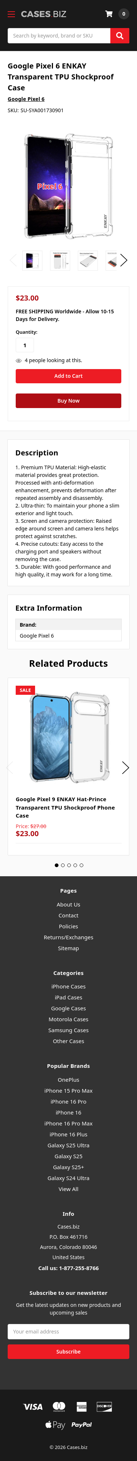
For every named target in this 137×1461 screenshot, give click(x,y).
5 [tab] (81, 865)
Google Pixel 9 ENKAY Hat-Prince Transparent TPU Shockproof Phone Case (65, 807)
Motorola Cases (68, 1019)
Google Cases (68, 1008)
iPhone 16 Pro (68, 1101)
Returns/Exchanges (69, 937)
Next (124, 260)
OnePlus (68, 1079)
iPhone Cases (69, 986)
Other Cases (68, 1041)
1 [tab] (56, 865)
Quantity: (26, 332)
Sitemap (68, 948)
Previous (13, 260)
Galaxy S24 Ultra (68, 1178)
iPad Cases (68, 997)
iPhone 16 (68, 1112)
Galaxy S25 (68, 1156)
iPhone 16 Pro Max (69, 1123)
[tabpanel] (68, 766)
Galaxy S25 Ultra (68, 1145)
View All (68, 1188)
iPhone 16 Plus (68, 1134)
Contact (68, 915)
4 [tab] (75, 865)
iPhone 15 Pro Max (69, 1090)
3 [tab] (69, 865)
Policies (68, 926)
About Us (68, 904)
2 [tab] (63, 865)
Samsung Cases (68, 1030)
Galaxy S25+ (68, 1167)
